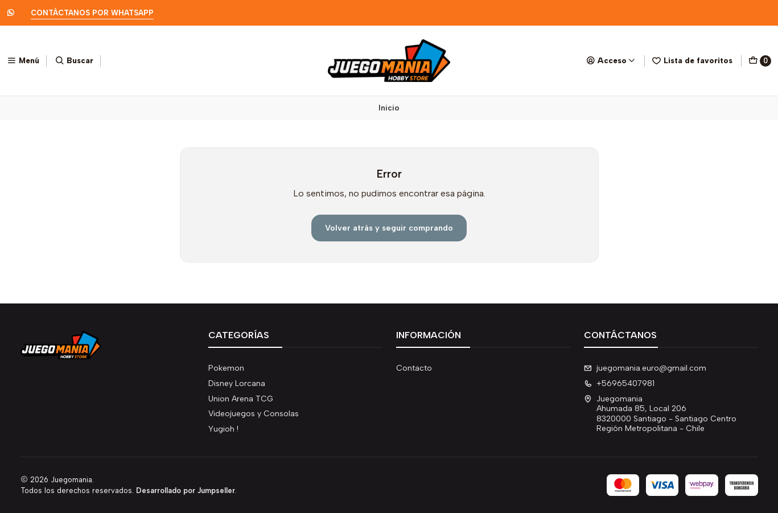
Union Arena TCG (240, 399)
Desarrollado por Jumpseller (185, 490)
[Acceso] (611, 60)
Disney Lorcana (236, 383)
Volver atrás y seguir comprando (389, 228)
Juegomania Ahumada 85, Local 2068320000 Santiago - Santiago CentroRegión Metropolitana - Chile (660, 414)
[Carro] (759, 61)
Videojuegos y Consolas (253, 413)
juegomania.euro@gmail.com (645, 368)
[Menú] (23, 60)
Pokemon (226, 368)
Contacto (414, 368)
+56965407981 (619, 383)
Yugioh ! (223, 429)
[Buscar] (74, 60)
